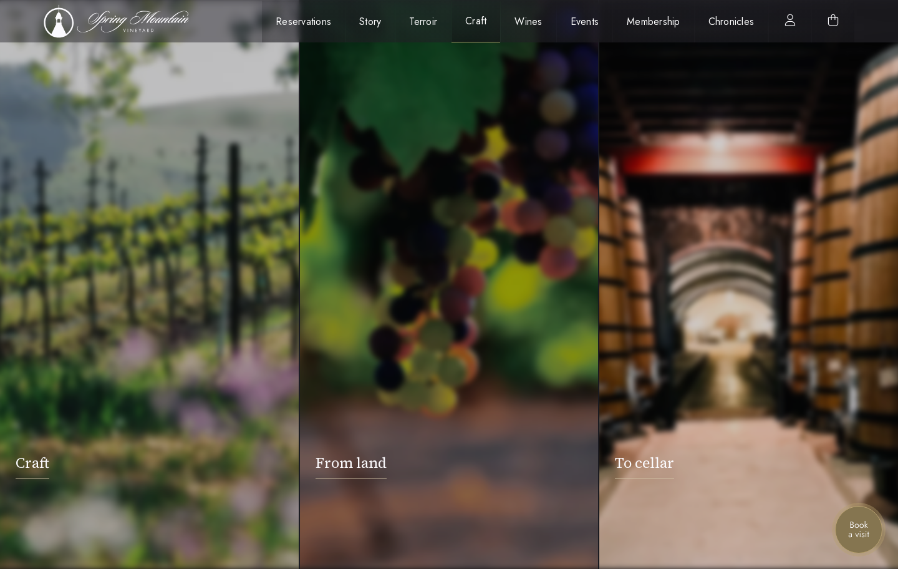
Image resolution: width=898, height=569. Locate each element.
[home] (123, 21)
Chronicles (731, 21)
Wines (528, 21)
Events (585, 21)
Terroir (423, 21)
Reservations (303, 21)
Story (370, 21)
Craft (475, 21)
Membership (653, 21)
